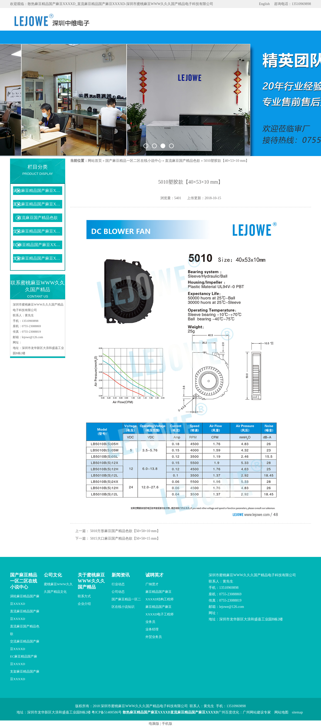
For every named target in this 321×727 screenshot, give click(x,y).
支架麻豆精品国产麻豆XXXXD (37, 258)
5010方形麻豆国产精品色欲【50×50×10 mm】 (125, 531)
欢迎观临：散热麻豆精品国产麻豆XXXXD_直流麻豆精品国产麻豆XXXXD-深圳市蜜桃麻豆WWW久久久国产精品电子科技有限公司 (111, 4)
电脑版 (154, 723)
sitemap (297, 712)
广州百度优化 (228, 712)
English (264, 4)
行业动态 (118, 584)
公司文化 (53, 574)
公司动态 (118, 592)
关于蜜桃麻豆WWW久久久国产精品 (91, 581)
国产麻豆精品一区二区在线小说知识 (126, 603)
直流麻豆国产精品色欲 (38, 217)
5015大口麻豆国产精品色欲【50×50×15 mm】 (125, 538)
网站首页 (95, 161)
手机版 (167, 723)
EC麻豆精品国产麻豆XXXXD (37, 245)
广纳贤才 (151, 584)
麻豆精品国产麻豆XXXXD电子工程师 (159, 610)
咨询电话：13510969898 (292, 4)
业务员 (150, 622)
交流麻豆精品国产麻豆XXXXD (37, 231)
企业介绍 (84, 604)
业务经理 (151, 629)
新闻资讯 (121, 574)
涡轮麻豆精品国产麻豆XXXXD (37, 190)
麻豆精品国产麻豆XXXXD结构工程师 (159, 595)
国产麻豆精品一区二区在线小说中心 (133, 161)
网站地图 (281, 712)
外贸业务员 (153, 637)
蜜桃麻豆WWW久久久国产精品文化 (58, 588)
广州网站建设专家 (257, 712)
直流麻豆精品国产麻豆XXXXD (37, 204)
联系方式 (84, 596)
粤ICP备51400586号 (107, 712)
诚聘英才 (154, 574)
